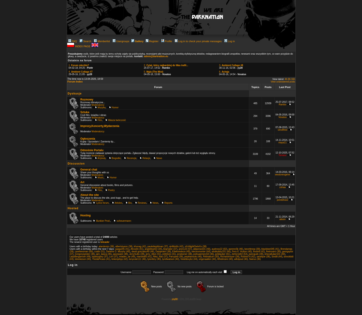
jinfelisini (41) (169, 254)
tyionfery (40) (154, 259)
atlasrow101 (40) (201, 249)
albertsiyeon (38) (123, 246)
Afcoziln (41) (137, 249)
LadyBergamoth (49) (79, 256)
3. (231, 65)
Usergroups (121, 41)
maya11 (282, 142)
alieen (282, 219)
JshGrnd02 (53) (239, 254)
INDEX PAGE (83, 46)
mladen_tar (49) (127, 256)
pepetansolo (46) (193, 256)
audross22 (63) (219, 249)
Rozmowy (86, 99)
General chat (88, 169)
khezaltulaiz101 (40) (275, 254)
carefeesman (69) (84, 251)
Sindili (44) (277, 256)
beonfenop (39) (252, 249)
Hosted (73, 208)
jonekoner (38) (184, 254)
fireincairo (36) (273, 251)
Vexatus (282, 117)
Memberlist (102, 41)
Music (101, 177)
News (159, 158)
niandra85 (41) (144, 256)
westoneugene (282, 174)
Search (85, 41)
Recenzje (131, 158)
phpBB (175, 299)
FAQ (72, 41)
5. (153, 72)
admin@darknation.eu (156, 56)
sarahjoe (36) (263, 256)
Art (82, 182)
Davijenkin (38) (163, 251)
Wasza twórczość (117, 120)
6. (224, 72)
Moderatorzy (97, 105)
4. (81, 72)
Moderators (97, 175)
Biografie (116, 158)
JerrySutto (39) (136, 254)
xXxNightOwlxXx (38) (195, 246)
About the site (89, 195)
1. (79, 65)
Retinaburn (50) (211, 256)
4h (286, 79)
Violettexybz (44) (188, 259)
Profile (166, 41)
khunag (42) (140, 246)
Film (100, 120)
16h (293, 79)
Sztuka (84, 112)
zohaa (282, 187)
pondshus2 (282, 200)
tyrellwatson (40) (170, 259)
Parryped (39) (176, 256)
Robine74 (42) (248, 256)
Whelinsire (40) (225, 259)
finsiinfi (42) (259, 251)
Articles (118, 203)
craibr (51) (99, 251)
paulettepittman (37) (157, 246)
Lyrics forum (102, 203)
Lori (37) (113, 256)
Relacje (146, 158)
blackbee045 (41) (270, 249)
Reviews (142, 203)
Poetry (111, 190)
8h (289, 79)
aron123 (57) (185, 249)
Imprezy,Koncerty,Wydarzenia (99, 126)
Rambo (282, 104)
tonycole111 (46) (137, 259)
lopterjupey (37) (100, 256)
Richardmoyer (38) (229, 256)
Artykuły (101, 158)
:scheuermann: (124, 221)
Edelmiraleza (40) (181, 251)
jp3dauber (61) (222, 254)
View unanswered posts (283, 81)
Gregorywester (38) (85, 254)
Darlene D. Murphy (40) (118, 251)
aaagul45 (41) (122, 249)
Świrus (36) (255, 259)
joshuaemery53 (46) (203, 254)
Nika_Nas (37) (160, 256)
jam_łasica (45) (104, 254)
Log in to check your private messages (198, 41)
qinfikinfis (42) (176, 246)
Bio (130, 203)
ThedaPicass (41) (101, 259)
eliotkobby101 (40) (221, 251)
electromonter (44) (201, 251)
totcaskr (104, 242)
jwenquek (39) (256, 254)
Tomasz (282, 155)
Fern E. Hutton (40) (242, 251)
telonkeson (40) (83, 259)
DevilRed (282, 130)
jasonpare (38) (120, 254)
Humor (115, 107)
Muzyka (102, 107)
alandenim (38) (106, 246)
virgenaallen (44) (207, 259)
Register (152, 41)
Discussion (76, 163)
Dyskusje (75, 93)
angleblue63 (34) (153, 249)
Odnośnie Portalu (91, 150)
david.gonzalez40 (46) (142, 251)
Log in (229, 41)
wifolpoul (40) (241, 259)
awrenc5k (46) (236, 249)
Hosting (85, 215)
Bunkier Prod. (103, 221)
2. (166, 65)
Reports (168, 203)
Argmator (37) (170, 249)
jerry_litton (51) (153, 254)
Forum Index (75, 81)
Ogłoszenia (87, 138)
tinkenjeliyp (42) (120, 259)
